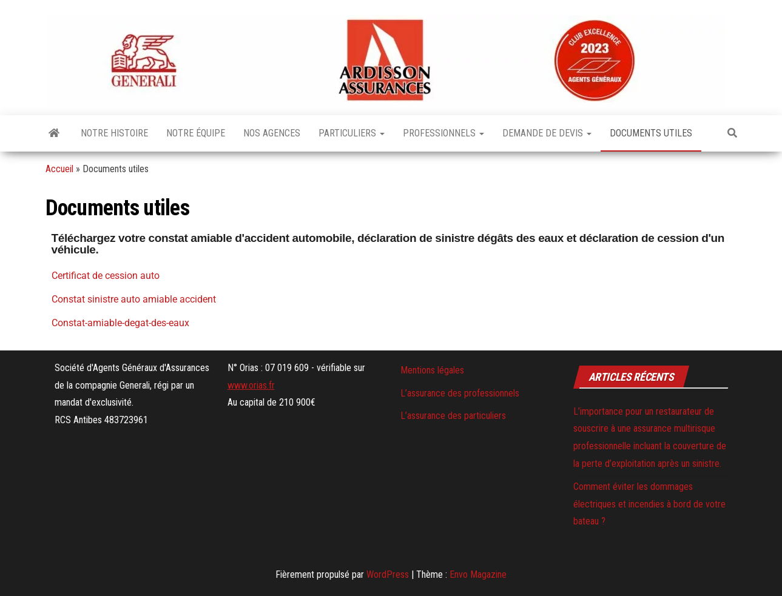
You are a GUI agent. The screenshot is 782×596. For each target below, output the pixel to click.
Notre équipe (195, 133)
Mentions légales (432, 370)
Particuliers (352, 133)
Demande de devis (547, 133)
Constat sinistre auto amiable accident (134, 299)
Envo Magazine (478, 574)
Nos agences (271, 133)
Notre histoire (114, 133)
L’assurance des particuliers (453, 415)
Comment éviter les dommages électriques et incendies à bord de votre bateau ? (649, 504)
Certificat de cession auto (106, 275)
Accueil (59, 169)
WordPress (387, 574)
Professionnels (443, 133)
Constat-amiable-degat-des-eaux (120, 323)
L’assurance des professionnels (459, 393)
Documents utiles (651, 133)
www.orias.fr (251, 385)
